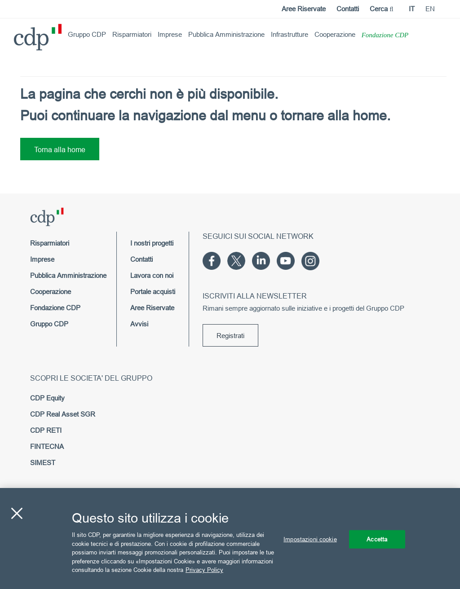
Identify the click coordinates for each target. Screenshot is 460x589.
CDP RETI (46, 430)
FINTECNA (47, 446)
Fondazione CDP (385, 35)
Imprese (170, 34)
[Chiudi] (17, 513)
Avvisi (139, 324)
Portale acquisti (152, 291)
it (412, 9)
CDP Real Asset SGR (62, 414)
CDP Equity (47, 398)
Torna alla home (59, 149)
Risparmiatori (131, 34)
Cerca (381, 9)
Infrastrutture (289, 34)
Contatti (347, 9)
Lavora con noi (151, 275)
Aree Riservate (304, 9)
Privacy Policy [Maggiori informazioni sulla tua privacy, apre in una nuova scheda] (204, 569)
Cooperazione (334, 34)
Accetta (377, 538)
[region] (230, 538)
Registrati (230, 335)
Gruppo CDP (87, 34)
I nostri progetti (151, 243)
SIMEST (42, 462)
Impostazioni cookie (309, 538)
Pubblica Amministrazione (226, 34)
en (430, 9)
